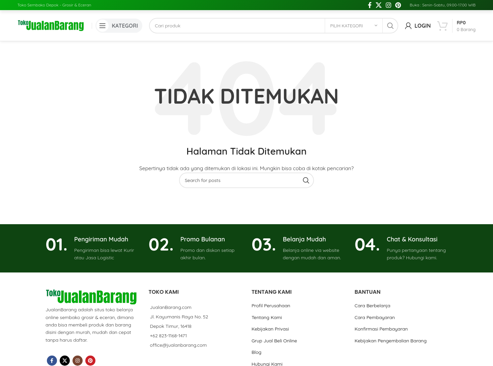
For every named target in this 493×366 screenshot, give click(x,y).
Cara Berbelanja (372, 306)
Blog (256, 352)
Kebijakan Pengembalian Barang (390, 341)
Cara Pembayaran (374, 317)
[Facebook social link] (370, 5)
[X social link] (379, 5)
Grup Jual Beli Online (274, 341)
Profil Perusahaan (271, 306)
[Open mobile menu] (119, 25)
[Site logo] (51, 25)
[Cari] (273, 25)
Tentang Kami (267, 317)
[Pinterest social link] (398, 5)
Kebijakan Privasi (270, 329)
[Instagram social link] (388, 5)
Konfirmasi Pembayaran (381, 329)
